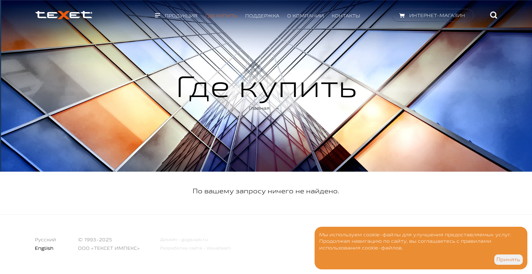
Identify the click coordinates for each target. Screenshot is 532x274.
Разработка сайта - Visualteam (195, 248)
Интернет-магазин (437, 15)
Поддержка (262, 15)
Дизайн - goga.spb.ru (184, 239)
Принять (508, 259)
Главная (259, 108)
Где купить (221, 15)
